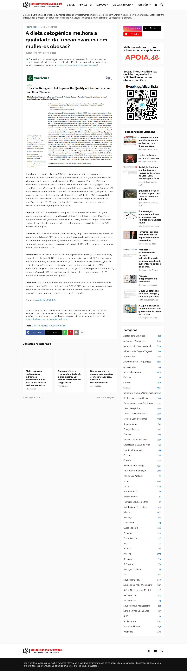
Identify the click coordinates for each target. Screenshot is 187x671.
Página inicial (32, 27)
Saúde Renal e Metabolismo (142, 605)
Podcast (142, 548)
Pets (142, 543)
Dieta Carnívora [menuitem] (122, 5)
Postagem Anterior (34, 397)
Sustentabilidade (142, 626)
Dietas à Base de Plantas (142, 418)
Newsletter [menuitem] (85, 5)
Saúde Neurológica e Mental (142, 590)
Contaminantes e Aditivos (142, 398)
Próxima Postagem (105, 397)
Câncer (142, 382)
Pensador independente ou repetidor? (147, 279)
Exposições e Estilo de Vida (142, 444)
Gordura (142, 455)
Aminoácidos (142, 356)
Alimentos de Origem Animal (142, 346)
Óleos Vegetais (142, 528)
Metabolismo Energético (142, 507)
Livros (142, 486)
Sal (142, 574)
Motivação (142, 517)
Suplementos (142, 621)
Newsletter (142, 522)
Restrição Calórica (142, 569)
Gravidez (142, 460)
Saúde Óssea (142, 600)
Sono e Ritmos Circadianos (142, 611)
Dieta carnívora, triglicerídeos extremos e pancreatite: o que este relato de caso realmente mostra (36, 378)
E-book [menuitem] (70, 5)
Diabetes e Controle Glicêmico (142, 403)
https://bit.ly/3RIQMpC (44, 300)
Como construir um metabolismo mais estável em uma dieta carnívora (148, 141)
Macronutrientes (142, 491)
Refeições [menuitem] (143, 5)
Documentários (142, 424)
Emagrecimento (142, 429)
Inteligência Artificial (142, 476)
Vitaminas (142, 631)
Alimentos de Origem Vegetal (142, 351)
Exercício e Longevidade (142, 439)
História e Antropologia (142, 465)
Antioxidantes (142, 367)
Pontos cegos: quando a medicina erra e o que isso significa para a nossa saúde (149, 217)
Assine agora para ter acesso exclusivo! (79, 65)
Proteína (142, 554)
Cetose (142, 387)
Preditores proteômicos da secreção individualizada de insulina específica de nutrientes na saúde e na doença (149, 258)
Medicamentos (142, 496)
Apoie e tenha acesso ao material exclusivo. (46, 319)
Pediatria (142, 533)
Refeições (142, 564)
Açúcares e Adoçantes (142, 341)
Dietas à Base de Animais (142, 413)
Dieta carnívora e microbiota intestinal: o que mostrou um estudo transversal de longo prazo (69, 377)
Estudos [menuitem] (101, 5)
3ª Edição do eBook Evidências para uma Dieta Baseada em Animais (149, 195)
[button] (155, 4)
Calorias (142, 377)
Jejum (142, 481)
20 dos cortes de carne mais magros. (148, 156)
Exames (142, 434)
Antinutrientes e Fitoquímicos (142, 361)
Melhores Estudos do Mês (142, 502)
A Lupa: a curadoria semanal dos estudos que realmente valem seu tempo (149, 310)
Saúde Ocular (142, 595)
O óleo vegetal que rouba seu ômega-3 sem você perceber (148, 294)
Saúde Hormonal (57, 326)
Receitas (142, 559)
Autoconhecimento (142, 372)
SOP (142, 616)
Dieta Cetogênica (48, 27)
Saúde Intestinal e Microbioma (142, 585)
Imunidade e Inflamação (142, 470)
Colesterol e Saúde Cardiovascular (142, 393)
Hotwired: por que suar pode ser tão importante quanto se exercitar (148, 236)
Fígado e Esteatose (142, 450)
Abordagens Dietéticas (142, 335)
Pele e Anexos (142, 538)
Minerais (142, 512)
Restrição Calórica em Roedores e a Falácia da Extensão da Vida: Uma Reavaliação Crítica (149, 173)
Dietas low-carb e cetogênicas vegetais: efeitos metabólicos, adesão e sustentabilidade (101, 377)
